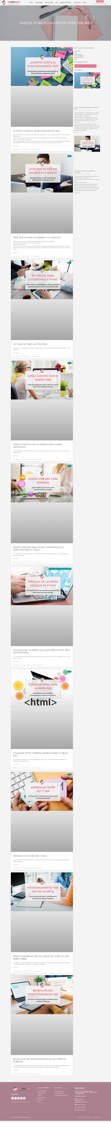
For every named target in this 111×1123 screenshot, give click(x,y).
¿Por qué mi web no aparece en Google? (37, 238)
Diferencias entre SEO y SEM (29, 857)
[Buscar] (98, 66)
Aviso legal (77, 1119)
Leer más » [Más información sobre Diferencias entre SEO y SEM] (16, 866)
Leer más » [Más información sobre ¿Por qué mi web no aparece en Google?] (16, 253)
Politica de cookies (85, 1119)
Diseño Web (49, 3)
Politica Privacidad (95, 1119)
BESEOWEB (39, 3)
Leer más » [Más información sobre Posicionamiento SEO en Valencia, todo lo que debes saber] (16, 969)
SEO (56, 3)
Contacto (76, 3)
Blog (84, 3)
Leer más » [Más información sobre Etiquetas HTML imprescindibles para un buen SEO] (16, 765)
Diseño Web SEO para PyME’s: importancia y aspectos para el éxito (38, 549)
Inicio (31, 3)
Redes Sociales (65, 3)
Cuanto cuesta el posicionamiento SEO (36, 131)
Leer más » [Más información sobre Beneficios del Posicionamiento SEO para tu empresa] (16, 1072)
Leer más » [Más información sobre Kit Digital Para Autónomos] (16, 353)
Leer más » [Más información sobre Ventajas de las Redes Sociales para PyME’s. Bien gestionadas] (16, 662)
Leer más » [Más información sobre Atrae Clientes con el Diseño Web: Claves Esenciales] (16, 456)
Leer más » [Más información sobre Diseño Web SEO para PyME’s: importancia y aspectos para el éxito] (16, 559)
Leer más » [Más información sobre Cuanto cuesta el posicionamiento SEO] (16, 146)
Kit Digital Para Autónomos (30, 345)
